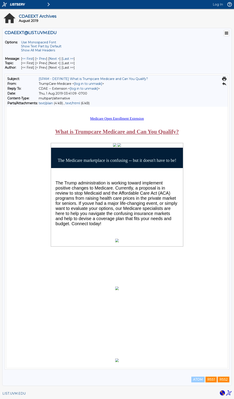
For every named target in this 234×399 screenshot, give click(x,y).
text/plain (46, 103)
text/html (72, 103)
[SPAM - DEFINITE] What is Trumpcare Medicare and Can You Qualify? (93, 79)
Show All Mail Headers (38, 50)
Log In (218, 4)
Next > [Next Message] (54, 59)
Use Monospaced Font (38, 42)
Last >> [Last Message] (68, 59)
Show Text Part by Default (41, 46)
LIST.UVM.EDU (14, 393)
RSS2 (223, 380)
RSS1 (211, 380)
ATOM (198, 380)
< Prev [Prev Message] (41, 59)
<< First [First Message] (27, 59)
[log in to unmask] (88, 84)
